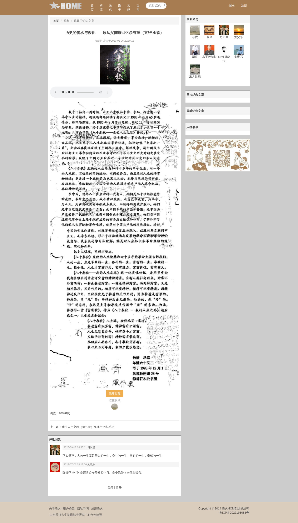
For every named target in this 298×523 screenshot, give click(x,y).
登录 (232, 5)
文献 (128, 7)
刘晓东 (91, 464)
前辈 (101, 7)
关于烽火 (55, 508)
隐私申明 (83, 508)
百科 (137, 7)
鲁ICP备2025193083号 (234, 512)
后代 (110, 7)
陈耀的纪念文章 (84, 20)
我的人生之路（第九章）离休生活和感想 (88, 427)
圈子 (119, 7)
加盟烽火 (97, 508)
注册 (244, 5)
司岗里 (91, 447)
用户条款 (69, 508)
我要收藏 (114, 393)
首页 (92, 7)
